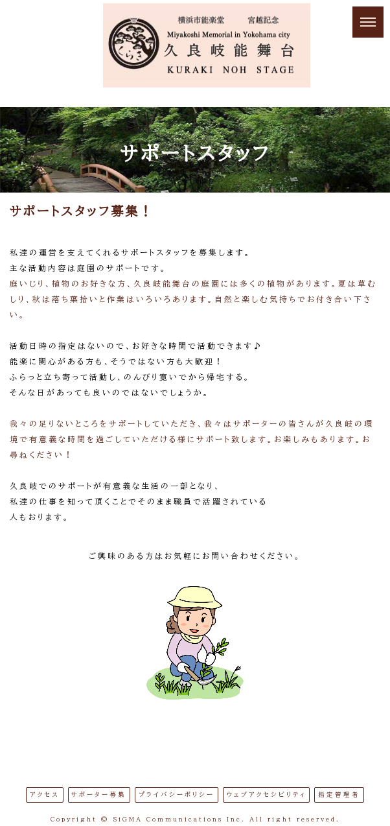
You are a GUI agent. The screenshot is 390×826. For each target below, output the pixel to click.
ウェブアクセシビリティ (266, 794)
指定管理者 (339, 794)
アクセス (45, 794)
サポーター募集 (98, 794)
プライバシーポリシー (176, 794)
